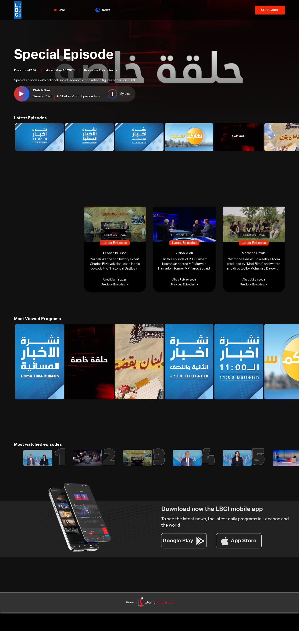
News (102, 10)
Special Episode (64, 55)
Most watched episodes (38, 444)
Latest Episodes (30, 118)
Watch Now (41, 90)
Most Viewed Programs (37, 319)
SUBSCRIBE (270, 10)
